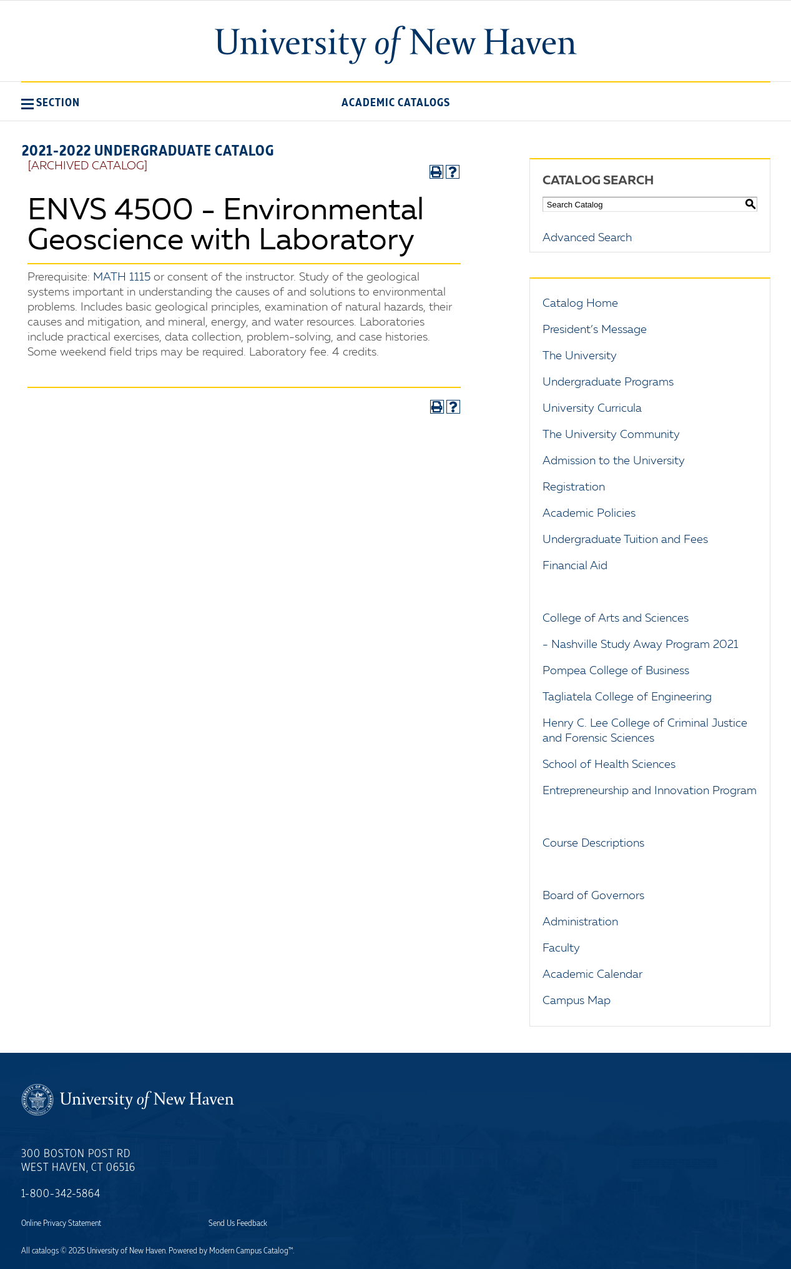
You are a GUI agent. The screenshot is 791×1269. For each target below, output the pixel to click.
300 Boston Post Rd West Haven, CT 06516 (78, 1160)
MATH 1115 (121, 277)
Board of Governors (593, 896)
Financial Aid (575, 566)
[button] (50, 102)
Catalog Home (580, 303)
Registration (574, 487)
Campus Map (577, 1001)
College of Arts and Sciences (616, 618)
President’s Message (595, 330)
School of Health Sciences (609, 764)
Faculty (561, 948)
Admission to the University (614, 461)
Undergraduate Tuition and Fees (625, 539)
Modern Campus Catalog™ (251, 1251)
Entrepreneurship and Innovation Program (650, 791)
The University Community (611, 434)
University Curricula (592, 408)
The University (580, 356)
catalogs (45, 1251)
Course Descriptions (593, 843)
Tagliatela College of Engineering (627, 697)
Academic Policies (589, 513)
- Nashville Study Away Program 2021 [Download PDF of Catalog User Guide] (641, 644)
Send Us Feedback (238, 1223)
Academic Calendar (592, 974)
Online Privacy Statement (61, 1223)
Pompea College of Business (616, 671)
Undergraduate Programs (608, 382)
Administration (580, 922)
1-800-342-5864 (61, 1194)
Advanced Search (587, 238)
